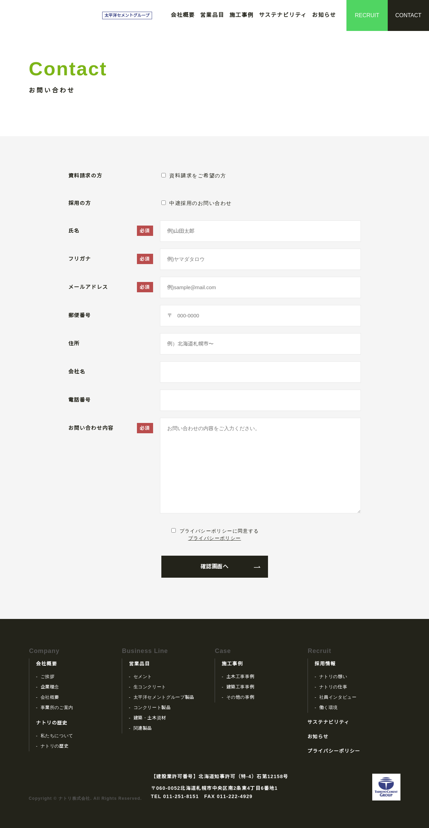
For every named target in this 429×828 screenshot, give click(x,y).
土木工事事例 (240, 676)
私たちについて (57, 735)
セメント (142, 676)
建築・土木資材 (150, 717)
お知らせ (324, 15)
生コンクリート (150, 686)
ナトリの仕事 (333, 686)
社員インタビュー (338, 697)
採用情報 (325, 663)
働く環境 (328, 707)
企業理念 (50, 686)
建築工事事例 (240, 686)
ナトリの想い (333, 676)
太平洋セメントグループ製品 (163, 697)
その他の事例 (240, 697)
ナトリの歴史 (52, 723)
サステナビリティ (283, 15)
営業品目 (212, 15)
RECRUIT (367, 15)
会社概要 (183, 15)
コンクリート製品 (152, 707)
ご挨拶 (48, 676)
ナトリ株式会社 (63, 15)
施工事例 (241, 15)
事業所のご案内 (57, 707)
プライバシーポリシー (214, 538)
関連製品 (142, 728)
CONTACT (408, 15)
